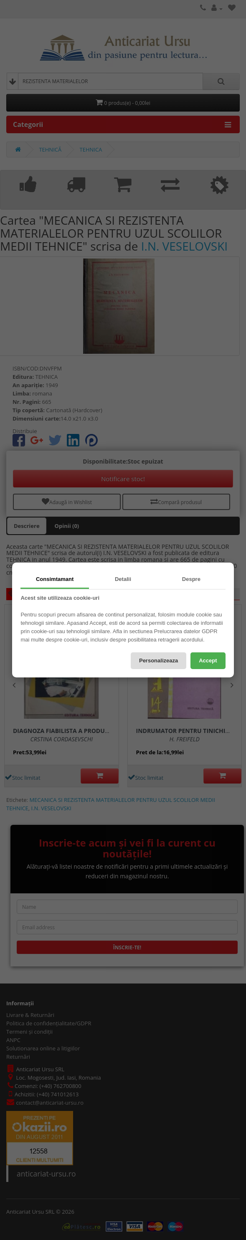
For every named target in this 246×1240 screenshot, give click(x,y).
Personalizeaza (158, 660)
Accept (208, 660)
